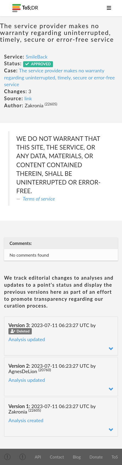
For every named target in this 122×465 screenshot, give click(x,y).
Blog (77, 456)
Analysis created (25, 420)
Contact (57, 456)
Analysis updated (26, 339)
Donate (96, 456)
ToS (114, 456)
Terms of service (39, 199)
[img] (7, 457)
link (28, 98)
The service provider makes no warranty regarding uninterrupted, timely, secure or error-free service (59, 77)
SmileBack (37, 57)
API (38, 456)
